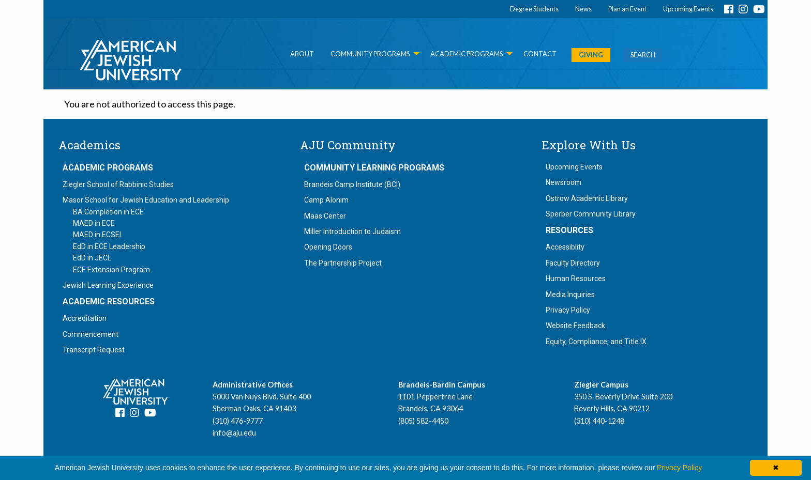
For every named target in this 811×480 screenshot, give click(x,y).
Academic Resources (109, 302)
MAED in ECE (94, 223)
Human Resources (576, 278)
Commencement (90, 334)
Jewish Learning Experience (108, 285)
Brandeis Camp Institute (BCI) (352, 184)
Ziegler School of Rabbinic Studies (118, 184)
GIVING (591, 55)
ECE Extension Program (111, 270)
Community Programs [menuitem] (370, 54)
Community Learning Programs (374, 168)
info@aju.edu (234, 432)
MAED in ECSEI (97, 234)
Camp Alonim (326, 200)
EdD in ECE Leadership (109, 246)
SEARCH (642, 55)
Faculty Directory (573, 263)
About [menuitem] (302, 54)
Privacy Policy (568, 310)
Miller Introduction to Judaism (352, 231)
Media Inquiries (570, 294)
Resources (569, 230)
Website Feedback (575, 325)
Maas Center (325, 216)
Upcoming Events (688, 9)
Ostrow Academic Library (587, 198)
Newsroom (563, 182)
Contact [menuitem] (540, 54)
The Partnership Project (343, 263)
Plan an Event (627, 9)
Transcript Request (94, 350)
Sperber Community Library (591, 214)
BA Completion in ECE (108, 212)
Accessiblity (565, 247)
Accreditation (85, 318)
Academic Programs (108, 168)
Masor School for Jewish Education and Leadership (146, 200)
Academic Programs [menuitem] (466, 54)
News (583, 9)
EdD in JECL (92, 258)
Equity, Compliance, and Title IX (596, 341)
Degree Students (534, 9)
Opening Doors (328, 247)
